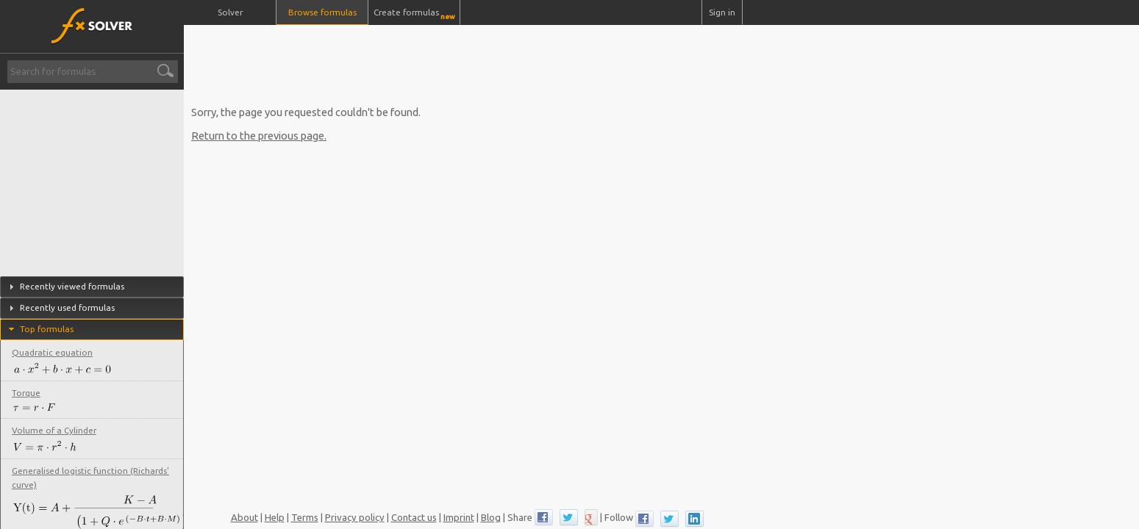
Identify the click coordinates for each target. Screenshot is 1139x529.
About (244, 517)
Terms (304, 517)
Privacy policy (355, 517)
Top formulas (47, 329)
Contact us (414, 517)
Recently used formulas (67, 307)
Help (275, 517)
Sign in (722, 12)
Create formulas (414, 14)
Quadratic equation (52, 352)
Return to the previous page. (258, 135)
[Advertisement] (465, 59)
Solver (230, 12)
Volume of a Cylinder (54, 430)
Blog (491, 517)
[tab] (92, 287)
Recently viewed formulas (72, 286)
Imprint (458, 517)
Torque (26, 392)
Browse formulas (322, 12)
